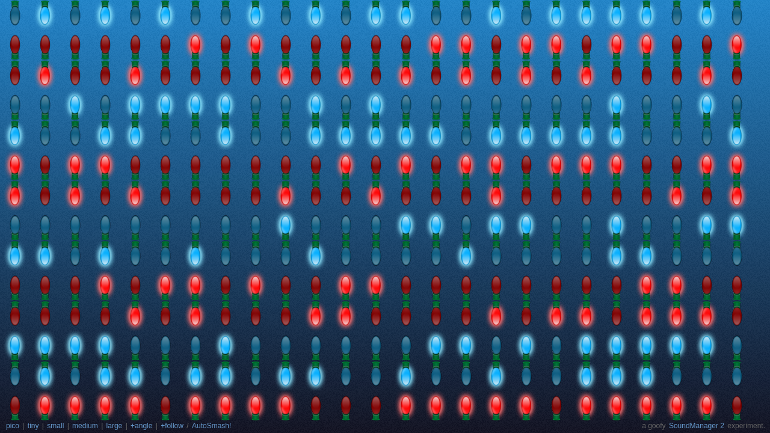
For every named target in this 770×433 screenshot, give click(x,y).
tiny (33, 426)
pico (12, 426)
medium (85, 426)
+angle (141, 426)
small (55, 426)
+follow (172, 426)
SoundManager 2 (696, 426)
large (114, 426)
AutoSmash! (211, 426)
